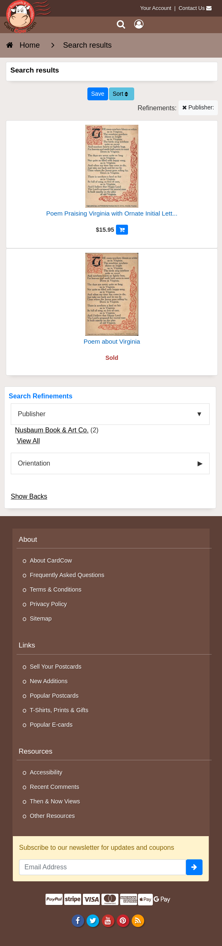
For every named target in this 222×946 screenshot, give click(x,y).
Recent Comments (54, 786)
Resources (36, 751)
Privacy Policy (48, 604)
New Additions (49, 681)
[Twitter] (93, 920)
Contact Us (192, 8)
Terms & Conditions (56, 589)
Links (27, 645)
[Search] (121, 24)
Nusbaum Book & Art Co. (52, 430)
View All (28, 440)
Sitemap (41, 618)
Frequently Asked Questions (67, 575)
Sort (120, 93)
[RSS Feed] (137, 920)
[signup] (194, 867)
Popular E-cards (51, 724)
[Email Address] (102, 867)
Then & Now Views (55, 801)
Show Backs (29, 496)
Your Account (155, 8)
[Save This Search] (97, 93)
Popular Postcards (54, 695)
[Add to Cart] (122, 230)
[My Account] (138, 24)
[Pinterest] (123, 920)
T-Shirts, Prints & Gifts (59, 710)
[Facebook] (78, 920)
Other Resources (52, 816)
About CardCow (51, 560)
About (28, 539)
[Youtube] (108, 920)
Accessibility (46, 772)
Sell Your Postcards (56, 666)
